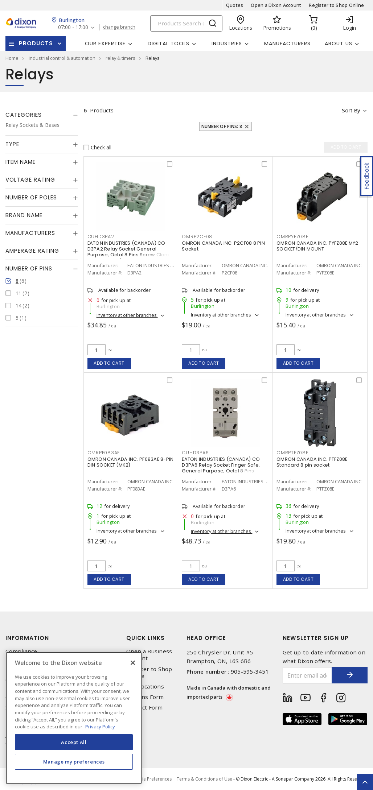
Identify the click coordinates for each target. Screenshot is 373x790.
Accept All (74, 742)
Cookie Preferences (151, 779)
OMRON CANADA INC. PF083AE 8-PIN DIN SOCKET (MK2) (130, 462)
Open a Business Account (149, 655)
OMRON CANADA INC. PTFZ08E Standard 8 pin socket (311, 462)
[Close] (133, 663)
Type (12, 144)
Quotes (234, 5)
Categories (23, 115)
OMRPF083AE (103, 453)
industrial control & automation (62, 58)
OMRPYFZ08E (292, 236)
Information (27, 638)
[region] (74, 718)
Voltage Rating (30, 179)
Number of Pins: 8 (221, 126)
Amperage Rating (32, 251)
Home (12, 58)
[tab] (41, 115)
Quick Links (145, 638)
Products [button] (36, 43)
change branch (119, 27)
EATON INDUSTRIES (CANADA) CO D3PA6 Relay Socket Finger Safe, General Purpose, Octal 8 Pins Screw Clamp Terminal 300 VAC (221, 468)
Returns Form (145, 697)
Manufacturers (287, 43)
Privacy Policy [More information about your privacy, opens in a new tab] (100, 726)
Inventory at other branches (127, 315)
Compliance (21, 651)
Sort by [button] (350, 110)
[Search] (186, 23)
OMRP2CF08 (197, 236)
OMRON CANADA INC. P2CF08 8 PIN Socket (223, 246)
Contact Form (144, 707)
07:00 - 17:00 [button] (73, 27)
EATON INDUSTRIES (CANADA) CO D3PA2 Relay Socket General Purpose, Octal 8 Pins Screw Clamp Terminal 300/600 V (130, 252)
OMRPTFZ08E (292, 453)
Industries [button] (227, 43)
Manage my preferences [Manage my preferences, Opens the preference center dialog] (74, 761)
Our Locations (145, 686)
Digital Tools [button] (168, 43)
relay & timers (120, 58)
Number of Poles (31, 197)
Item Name (20, 162)
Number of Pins (28, 268)
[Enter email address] (307, 675)
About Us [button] (338, 43)
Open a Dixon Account (276, 5)
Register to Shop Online (336, 5)
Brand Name (23, 215)
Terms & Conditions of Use (204, 779)
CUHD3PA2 (100, 236)
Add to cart (109, 363)
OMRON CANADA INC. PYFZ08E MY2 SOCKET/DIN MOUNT (317, 246)
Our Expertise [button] (105, 43)
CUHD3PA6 (195, 453)
